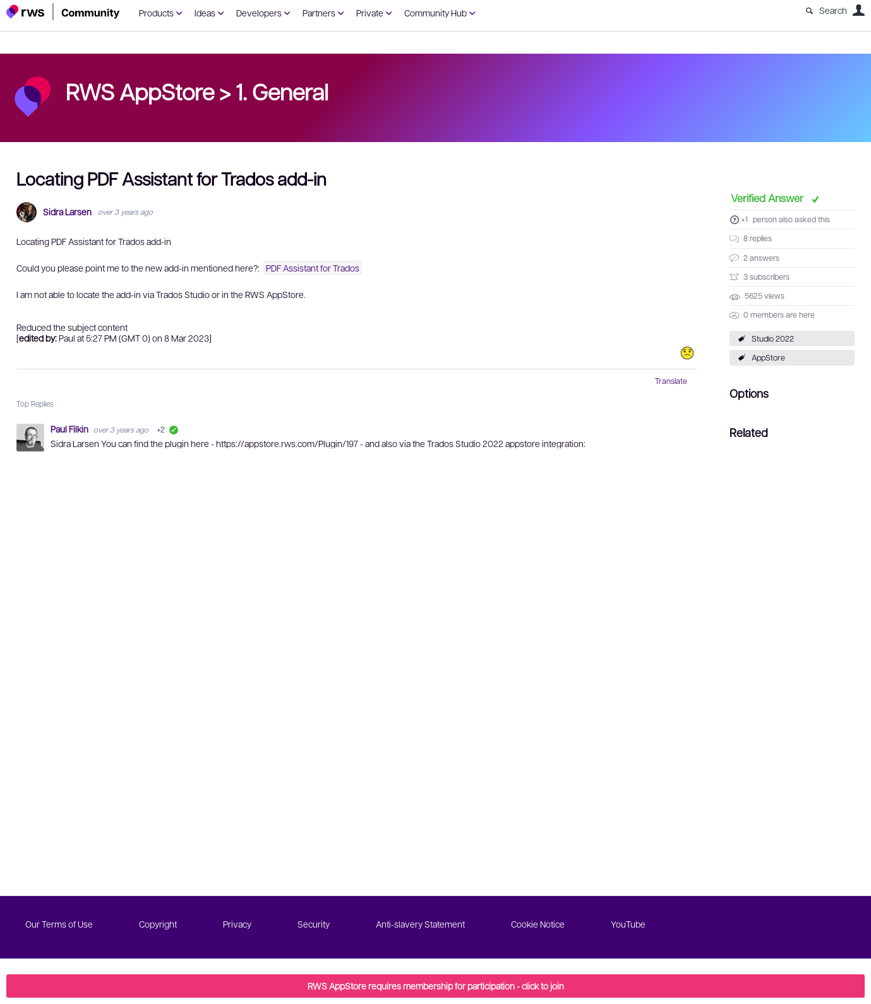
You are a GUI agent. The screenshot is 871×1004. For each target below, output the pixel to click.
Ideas (205, 12)
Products (156, 12)
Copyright (158, 923)
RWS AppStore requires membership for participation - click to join (436, 985)
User (858, 10)
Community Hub (435, 12)
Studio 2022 (773, 338)
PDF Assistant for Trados (312, 267)
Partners (319, 12)
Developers (259, 12)
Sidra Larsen (67, 211)
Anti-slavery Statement (420, 923)
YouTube (628, 923)
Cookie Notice (538, 923)
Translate (671, 381)
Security (313, 923)
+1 (744, 219)
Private (369, 12)
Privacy (237, 923)
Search (833, 10)
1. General (282, 90)
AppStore (768, 357)
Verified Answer (768, 198)
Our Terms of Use (59, 923)
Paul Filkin (70, 428)
